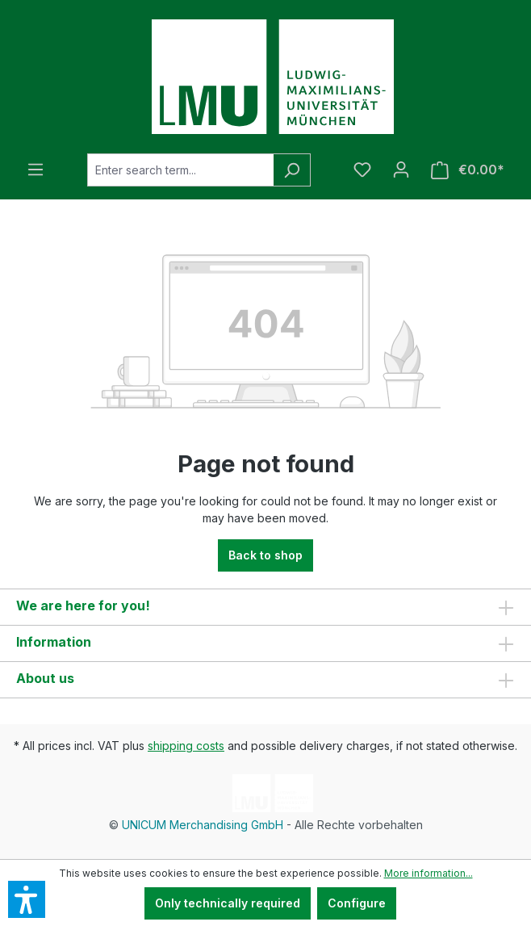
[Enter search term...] (180, 169)
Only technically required (227, 903)
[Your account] (401, 169)
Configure (357, 903)
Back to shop (265, 555)
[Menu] (35, 169)
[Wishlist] (362, 169)
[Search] (292, 169)
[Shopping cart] (467, 169)
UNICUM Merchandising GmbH (202, 825)
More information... (428, 873)
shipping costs (186, 745)
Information (53, 642)
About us (45, 678)
